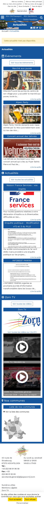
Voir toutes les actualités (22, 180)
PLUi (14, 19)
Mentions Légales (9, 488)
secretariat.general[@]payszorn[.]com (18, 477)
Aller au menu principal (34, 1)
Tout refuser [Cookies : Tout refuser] (30, 499)
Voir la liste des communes (16, 412)
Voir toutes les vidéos (22, 304)
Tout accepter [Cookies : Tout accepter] (15, 499)
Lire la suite (35, 99)
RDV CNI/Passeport (14, 16)
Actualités (7, 49)
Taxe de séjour (37, 6)
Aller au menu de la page (33, 4)
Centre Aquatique (30, 19)
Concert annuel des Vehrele (22, 136)
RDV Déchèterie (30, 16)
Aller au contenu (17, 1)
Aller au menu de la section (12, 4)
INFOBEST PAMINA (22, 260)
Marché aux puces (22, 68)
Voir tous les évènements (22, 63)
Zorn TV (5, 490)
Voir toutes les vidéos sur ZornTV (22, 332)
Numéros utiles (8, 485)
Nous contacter (24, 6)
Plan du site (12, 6)
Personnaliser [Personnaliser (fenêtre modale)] (22, 503)
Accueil (5, 31)
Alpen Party (22, 102)
